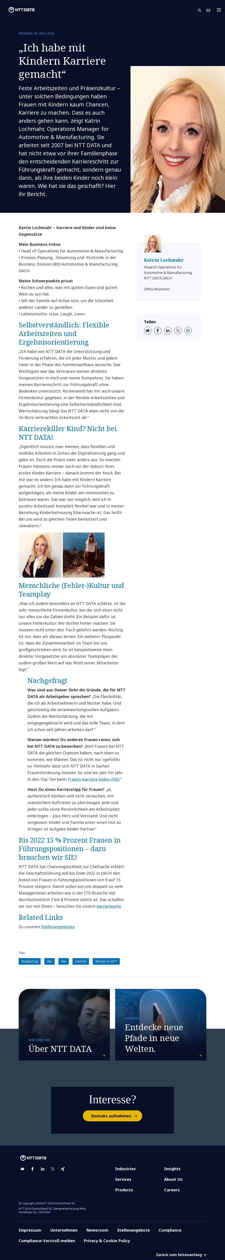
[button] (202, 10)
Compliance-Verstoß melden (47, 1240)
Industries (125, 1168)
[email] (147, 330)
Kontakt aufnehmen (116, 1116)
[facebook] (157, 330)
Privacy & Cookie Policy (107, 1240)
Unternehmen (64, 1230)
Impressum (30, 1230)
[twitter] (178, 330)
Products (124, 1189)
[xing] (63, 1169)
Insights (172, 1168)
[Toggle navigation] (220, 10)
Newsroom (97, 1230)
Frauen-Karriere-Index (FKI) (93, 779)
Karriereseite (108, 906)
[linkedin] (168, 330)
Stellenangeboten (58, 926)
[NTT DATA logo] (18, 10)
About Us (173, 1179)
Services (123, 1179)
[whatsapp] (188, 330)
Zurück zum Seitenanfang (181, 1254)
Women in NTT (106, 961)
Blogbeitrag (29, 961)
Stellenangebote (133, 1230)
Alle (49, 961)
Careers (172, 1189)
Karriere (80, 961)
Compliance (170, 1230)
